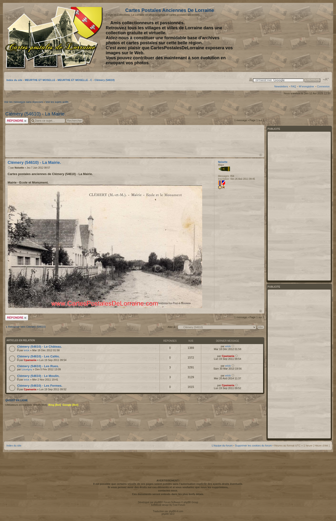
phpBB (157, 502)
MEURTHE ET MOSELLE (40, 80)
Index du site (14, 80)
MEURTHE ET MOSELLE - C (75, 80)
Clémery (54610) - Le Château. (39, 346)
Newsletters (281, 86)
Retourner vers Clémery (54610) (27, 326)
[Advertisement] (292, 37)
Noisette (19, 167)
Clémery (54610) (105, 80)
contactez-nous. (168, 490)
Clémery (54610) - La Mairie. (35, 113)
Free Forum (179, 505)
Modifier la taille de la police (326, 79)
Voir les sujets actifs (57, 101)
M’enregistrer (306, 86)
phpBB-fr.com (176, 511)
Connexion (323, 86)
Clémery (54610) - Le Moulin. (38, 376)
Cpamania (30, 360)
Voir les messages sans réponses (23, 101)
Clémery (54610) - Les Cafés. (38, 356)
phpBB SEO (168, 514)
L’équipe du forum (222, 445)
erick (26, 350)
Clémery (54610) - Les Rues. (38, 366)
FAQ (293, 86)
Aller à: (171, 327)
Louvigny (27, 369)
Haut (260, 155)
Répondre (16, 121)
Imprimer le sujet (251, 79)
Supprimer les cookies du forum (253, 445)
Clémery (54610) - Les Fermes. (39, 385)
